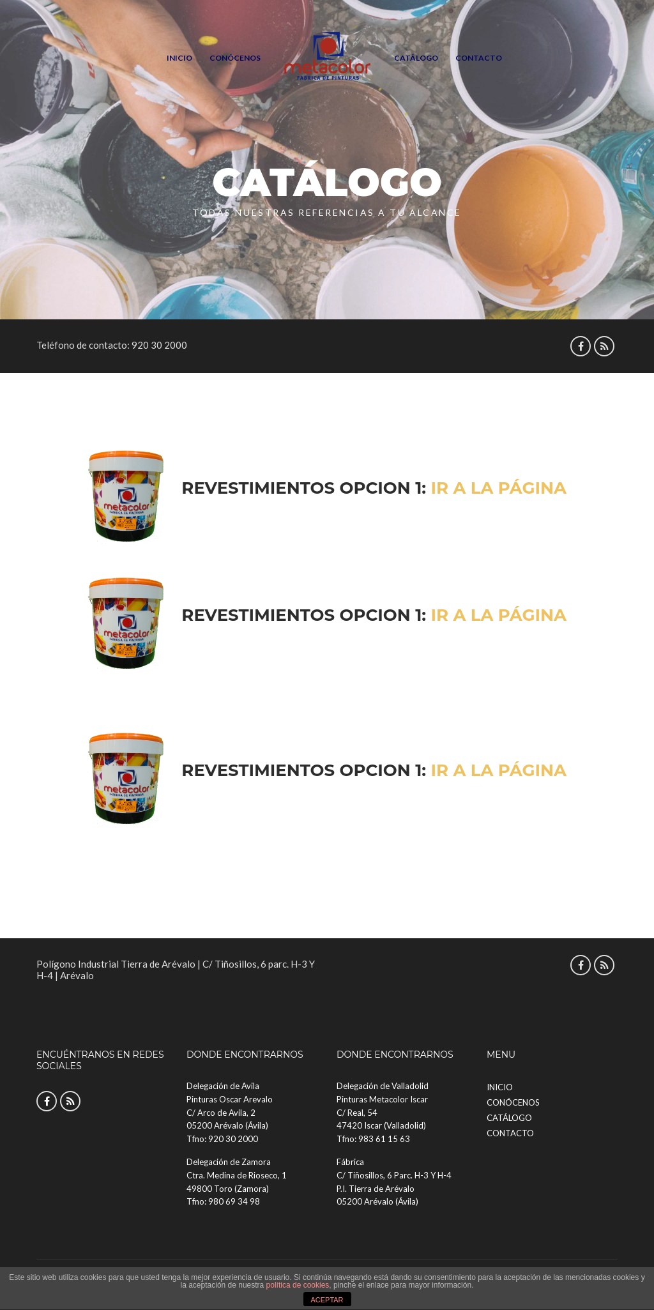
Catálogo (416, 58)
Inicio (179, 58)
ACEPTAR (326, 1300)
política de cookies (298, 1285)
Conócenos (235, 58)
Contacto (478, 58)
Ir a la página (499, 488)
